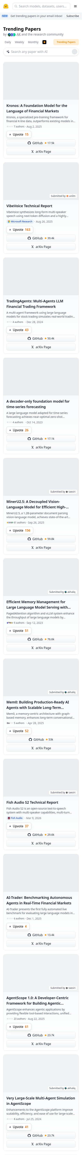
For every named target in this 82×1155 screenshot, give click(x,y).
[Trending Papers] (44, 42)
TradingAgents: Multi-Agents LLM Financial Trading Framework (34, 304)
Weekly (19, 42)
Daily (8, 42)
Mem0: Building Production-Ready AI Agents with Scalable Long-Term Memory (37, 705)
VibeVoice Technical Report (29, 205)
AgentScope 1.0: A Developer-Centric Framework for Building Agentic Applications (37, 1000)
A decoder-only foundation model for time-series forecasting (38, 404)
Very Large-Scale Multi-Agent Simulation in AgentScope (40, 1101)
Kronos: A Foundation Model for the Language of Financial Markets (36, 108)
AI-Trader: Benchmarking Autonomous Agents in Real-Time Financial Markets (39, 900)
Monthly (33, 42)
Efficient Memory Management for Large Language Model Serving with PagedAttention (37, 604)
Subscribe (72, 16)
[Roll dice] (74, 51)
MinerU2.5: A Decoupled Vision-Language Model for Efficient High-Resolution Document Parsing (36, 504)
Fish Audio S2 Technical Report (32, 802)
